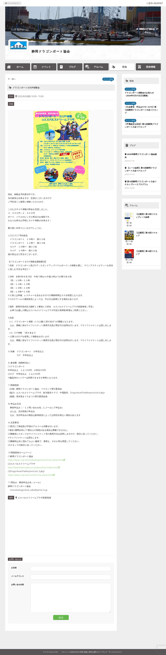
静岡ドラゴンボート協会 (51, 51)
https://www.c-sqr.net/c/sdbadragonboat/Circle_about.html (35, 460)
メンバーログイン (12, 3)
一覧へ (13, 79)
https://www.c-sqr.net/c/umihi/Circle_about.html (30, 475)
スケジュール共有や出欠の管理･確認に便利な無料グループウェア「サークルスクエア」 (92, 652)
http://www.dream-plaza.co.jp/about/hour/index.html (32, 467)
